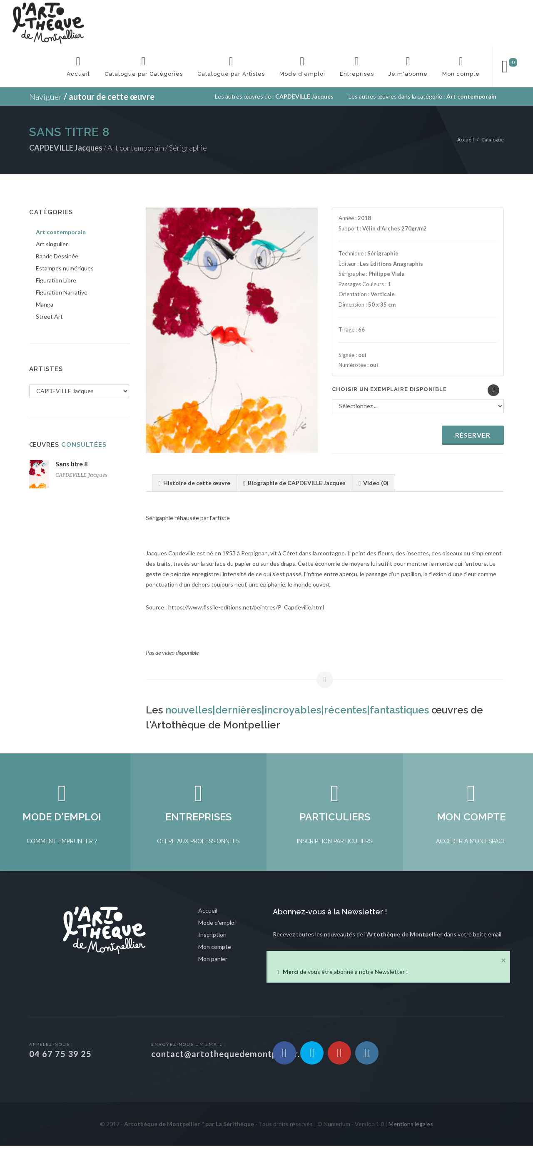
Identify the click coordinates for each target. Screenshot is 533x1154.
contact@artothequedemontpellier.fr (229, 1062)
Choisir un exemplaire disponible (389, 389)
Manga (44, 304)
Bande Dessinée (57, 256)
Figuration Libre (56, 280)
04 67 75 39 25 (60, 1062)
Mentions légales (411, 1132)
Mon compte (214, 954)
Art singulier (52, 244)
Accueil (465, 139)
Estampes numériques (65, 268)
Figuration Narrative (61, 292)
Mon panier (212, 967)
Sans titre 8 (71, 464)
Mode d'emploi (217, 930)
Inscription (212, 942)
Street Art (49, 316)
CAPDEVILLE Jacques (81, 474)
